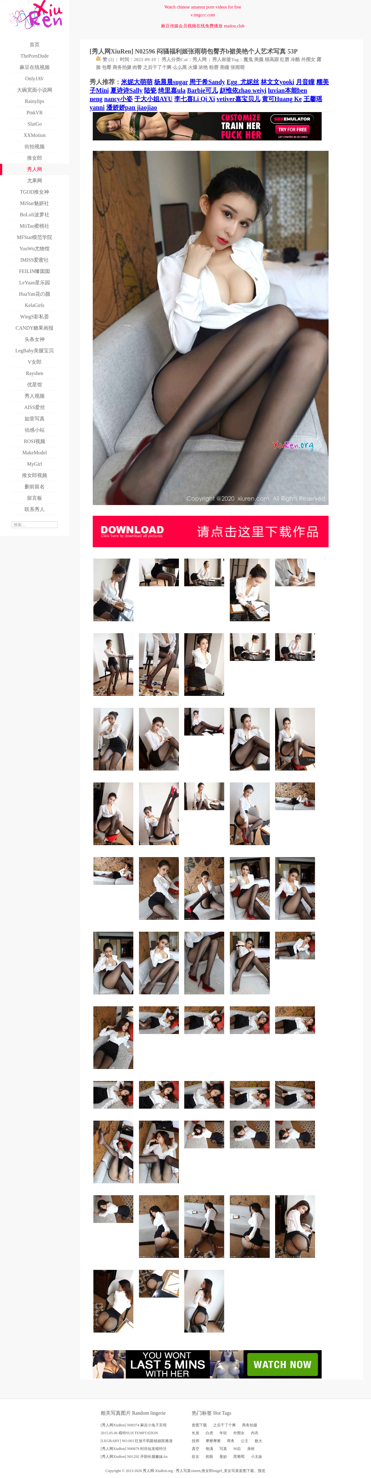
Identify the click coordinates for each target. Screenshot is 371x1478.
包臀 (106, 67)
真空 (195, 1449)
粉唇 (214, 67)
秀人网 (199, 59)
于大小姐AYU (153, 98)
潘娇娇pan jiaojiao (131, 107)
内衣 (254, 1433)
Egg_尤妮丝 (243, 81)
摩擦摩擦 (213, 1441)
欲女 (195, 1456)
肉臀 (137, 67)
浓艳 (203, 67)
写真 (223, 1449)
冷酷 (295, 59)
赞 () (105, 59)
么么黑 (180, 67)
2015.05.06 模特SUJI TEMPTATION (129, 1433)
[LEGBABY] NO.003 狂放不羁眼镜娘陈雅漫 (137, 1441)
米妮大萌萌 (136, 81)
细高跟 (272, 59)
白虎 (209, 1433)
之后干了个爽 (157, 67)
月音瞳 (305, 81)
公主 (244, 1441)
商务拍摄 (122, 67)
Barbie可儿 (202, 90)
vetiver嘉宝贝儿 (238, 98)
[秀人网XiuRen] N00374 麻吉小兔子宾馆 (134, 1425)
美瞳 (224, 67)
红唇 (284, 59)
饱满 (209, 1449)
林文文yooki (277, 81)
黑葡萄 (239, 1456)
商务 (231, 1441)
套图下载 (199, 1425)
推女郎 (207, 1471)
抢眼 (209, 1456)
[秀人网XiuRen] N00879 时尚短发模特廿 (134, 1449)
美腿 (258, 59)
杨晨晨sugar (171, 81)
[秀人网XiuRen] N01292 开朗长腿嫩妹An (134, 1456)
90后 (237, 1449)
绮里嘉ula (172, 90)
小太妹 (256, 1456)
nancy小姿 (118, 98)
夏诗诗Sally (126, 90)
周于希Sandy (207, 81)
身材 (251, 1449)
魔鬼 (248, 59)
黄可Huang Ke (282, 98)
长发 (195, 1433)
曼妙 (223, 1456)
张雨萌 (237, 67)
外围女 (308, 59)
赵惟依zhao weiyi (242, 90)
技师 (195, 1441)
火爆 (192, 67)
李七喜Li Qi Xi (194, 98)
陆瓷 (150, 90)
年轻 (223, 1433)
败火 (258, 1441)
